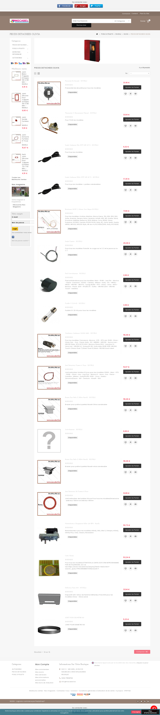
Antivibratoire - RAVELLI (73, 429)
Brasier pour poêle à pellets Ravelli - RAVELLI (80, 397)
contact (135, 13)
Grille (35, 73)
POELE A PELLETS (18, 48)
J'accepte (136, 712)
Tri (126, 73)
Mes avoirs (39, 672)
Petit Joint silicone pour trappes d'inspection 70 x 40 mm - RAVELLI (25, 162)
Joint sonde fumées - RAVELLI (25, 121)
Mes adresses (40, 675)
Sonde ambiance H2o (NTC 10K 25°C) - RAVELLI (81, 145)
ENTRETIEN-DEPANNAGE (17, 53)
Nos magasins (18, 185)
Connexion (126, 14)
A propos (119, 691)
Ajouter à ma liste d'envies (125, 93)
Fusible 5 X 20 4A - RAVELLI (75, 303)
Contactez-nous (63, 691)
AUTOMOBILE (17, 58)
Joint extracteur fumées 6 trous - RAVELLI (25, 140)
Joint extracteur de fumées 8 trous (76, 491)
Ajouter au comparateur (130, 93)
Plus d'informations (150, 712)
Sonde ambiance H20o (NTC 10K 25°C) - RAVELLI (82, 177)
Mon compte (42, 664)
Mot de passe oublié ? (20, 241)
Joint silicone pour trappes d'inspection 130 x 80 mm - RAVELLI (25, 101)
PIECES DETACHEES (19, 45)
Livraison (74, 691)
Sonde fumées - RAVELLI (73, 241)
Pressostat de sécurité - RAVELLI (76, 81)
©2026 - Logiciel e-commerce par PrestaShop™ (27, 701)
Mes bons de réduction (44, 683)
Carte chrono (69, 555)
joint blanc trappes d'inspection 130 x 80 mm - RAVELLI (25, 78)
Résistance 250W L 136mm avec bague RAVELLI (81, 209)
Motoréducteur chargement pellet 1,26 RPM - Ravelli (82, 523)
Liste (39, 73)
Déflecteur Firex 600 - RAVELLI (75, 588)
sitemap (127, 691)
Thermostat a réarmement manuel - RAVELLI (80, 113)
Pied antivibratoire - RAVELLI (75, 273)
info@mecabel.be (69, 682)
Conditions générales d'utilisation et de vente (97, 691)
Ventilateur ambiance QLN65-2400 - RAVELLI (81, 333)
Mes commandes (42, 669)
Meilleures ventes (19, 69)
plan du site (144, 13)
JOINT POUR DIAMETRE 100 (74, 617)
